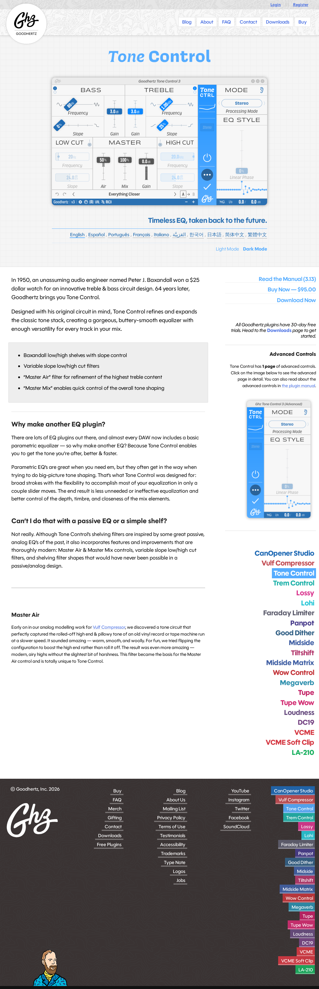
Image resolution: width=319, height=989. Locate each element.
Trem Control (299, 817)
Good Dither (300, 862)
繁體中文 (257, 234)
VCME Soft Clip (297, 961)
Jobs (180, 880)
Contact (113, 826)
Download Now (296, 300)
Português (118, 234)
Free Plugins (109, 844)
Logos (179, 871)
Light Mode (227, 249)
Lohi (308, 835)
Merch (115, 809)
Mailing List (174, 809)
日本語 (214, 234)
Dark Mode (255, 249)
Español (96, 234)
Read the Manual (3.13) (287, 279)
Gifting (115, 817)
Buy (117, 791)
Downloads (279, 330)
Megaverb (302, 907)
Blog (180, 791)
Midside (305, 871)
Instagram (238, 800)
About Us (175, 800)
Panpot (305, 853)
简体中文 (234, 234)
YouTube (240, 791)
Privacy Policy (171, 817)
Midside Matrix (298, 889)
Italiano (161, 234)
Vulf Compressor (109, 627)
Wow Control (299, 898)
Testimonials (172, 835)
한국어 (196, 234)
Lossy (307, 826)
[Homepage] (26, 23)
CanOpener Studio (293, 791)
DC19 (307, 943)
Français (141, 234)
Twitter (242, 809)
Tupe (308, 916)
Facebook (239, 817)
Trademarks (173, 853)
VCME (306, 952)
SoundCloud (236, 826)
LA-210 (305, 970)
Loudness (303, 934)
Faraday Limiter (297, 844)
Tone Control (299, 809)
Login (275, 4)
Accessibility (172, 844)
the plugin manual (298, 385)
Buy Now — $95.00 (292, 289)
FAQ (117, 800)
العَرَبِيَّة (179, 234)
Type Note (174, 862)
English (77, 234)
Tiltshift (305, 880)
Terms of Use (172, 826)
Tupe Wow (302, 925)
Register (300, 4)
